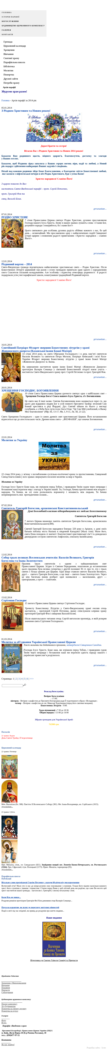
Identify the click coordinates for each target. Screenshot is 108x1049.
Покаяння (5, 988)
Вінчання (5, 985)
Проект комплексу (9, 1004)
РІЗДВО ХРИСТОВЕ (14, 217)
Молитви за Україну (14, 440)
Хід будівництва (8, 1006)
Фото (3, 1020)
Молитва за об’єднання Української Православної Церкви (38, 642)
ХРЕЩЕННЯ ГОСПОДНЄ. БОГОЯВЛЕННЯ (30, 390)
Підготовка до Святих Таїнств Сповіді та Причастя (54, 960)
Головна (7, 12)
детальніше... (100, 208)
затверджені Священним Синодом (83, 645)
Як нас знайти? (8, 1045)
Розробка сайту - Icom (96, 1048)
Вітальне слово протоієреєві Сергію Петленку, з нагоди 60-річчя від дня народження (40, 882)
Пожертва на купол (9, 1011)
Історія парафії (10, 17)
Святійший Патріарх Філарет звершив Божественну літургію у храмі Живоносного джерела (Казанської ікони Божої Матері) (45, 349)
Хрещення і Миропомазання (13, 983)
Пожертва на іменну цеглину (13, 1009)
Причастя (5, 990)
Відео (4, 1023)
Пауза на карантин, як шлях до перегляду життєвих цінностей (30, 907)
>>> (32, 678)
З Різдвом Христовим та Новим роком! (25, 110)
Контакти (7, 34)
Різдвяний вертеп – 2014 (16, 264)
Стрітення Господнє (14, 600)
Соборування (7, 992)
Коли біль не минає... (11, 897)
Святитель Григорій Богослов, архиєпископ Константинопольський (44, 508)
